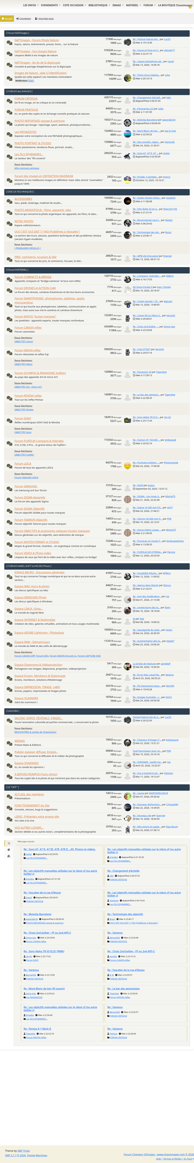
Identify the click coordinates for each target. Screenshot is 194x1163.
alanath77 (169, 50)
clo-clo (167, 417)
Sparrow (160, 815)
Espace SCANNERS (26, 698)
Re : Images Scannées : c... (147, 697)
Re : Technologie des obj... (147, 232)
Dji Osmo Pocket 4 (142, 287)
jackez (166, 153)
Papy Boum (172, 826)
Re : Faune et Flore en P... (146, 50)
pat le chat (170, 130)
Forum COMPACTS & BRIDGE (33, 277)
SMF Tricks (23, 1151)
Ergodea (114, 857)
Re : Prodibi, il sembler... (145, 176)
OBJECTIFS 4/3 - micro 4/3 (28, 386)
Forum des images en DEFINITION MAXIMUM (44, 176)
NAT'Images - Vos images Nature (36, 51)
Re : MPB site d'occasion (145, 255)
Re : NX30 (138, 485)
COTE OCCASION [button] (73, 5)
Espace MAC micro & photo (32, 586)
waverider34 (168, 119)
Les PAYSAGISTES (26, 132)
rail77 (170, 507)
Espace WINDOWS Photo (30, 597)
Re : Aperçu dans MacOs (146, 585)
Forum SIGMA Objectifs (29, 509)
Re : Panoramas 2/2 (143, 108)
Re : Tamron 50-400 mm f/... (147, 518)
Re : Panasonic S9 (142, 371)
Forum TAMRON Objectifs (31, 520)
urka (167, 74)
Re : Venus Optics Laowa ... (147, 529)
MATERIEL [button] (132, 5)
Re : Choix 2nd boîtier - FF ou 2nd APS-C (47, 932)
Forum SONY (23, 418)
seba (160, 108)
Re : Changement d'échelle (123, 871)
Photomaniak (171, 462)
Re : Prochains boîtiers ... (146, 462)
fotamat (167, 255)
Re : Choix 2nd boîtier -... (146, 326)
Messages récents (26, 841)
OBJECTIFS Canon (23, 341)
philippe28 (170, 439)
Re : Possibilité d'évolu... (145, 573)
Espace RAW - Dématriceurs (32, 642)
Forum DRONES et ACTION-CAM (35, 288)
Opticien (168, 773)
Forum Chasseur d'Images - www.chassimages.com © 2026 (159, 1154)
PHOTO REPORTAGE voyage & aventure (40, 121)
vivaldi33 (170, 197)
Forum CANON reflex (28, 327)
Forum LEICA (23, 463)
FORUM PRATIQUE (26, 110)
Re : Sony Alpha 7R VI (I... (146, 417)
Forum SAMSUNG (26, 486)
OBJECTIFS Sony (22, 432)
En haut (189, 1158)
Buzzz (168, 232)
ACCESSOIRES (23, 199)
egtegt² (170, 640)
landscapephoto (175, 540)
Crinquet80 (172, 804)
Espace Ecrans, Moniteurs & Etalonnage (40, 676)
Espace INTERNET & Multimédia (35, 620)
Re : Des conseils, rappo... (146, 141)
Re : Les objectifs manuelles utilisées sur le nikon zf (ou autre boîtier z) (144, 850)
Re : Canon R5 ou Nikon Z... (147, 315)
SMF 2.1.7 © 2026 (15, 1155)
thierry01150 (170, 208)
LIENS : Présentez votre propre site (37, 816)
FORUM (149, 5)
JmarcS (166, 176)
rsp (167, 596)
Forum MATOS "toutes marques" (35, 316)
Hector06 (170, 141)
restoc (169, 629)
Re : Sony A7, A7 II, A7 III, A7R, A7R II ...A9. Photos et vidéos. (60, 849)
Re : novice (138, 793)
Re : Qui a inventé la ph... (146, 773)
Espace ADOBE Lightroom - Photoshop (39, 633)
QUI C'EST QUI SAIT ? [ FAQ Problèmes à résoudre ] (47, 231)
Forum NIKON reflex (28, 350)
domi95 (170, 685)
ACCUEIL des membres (29, 794)
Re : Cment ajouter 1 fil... (146, 301)
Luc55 (167, 39)
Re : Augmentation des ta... (147, 640)
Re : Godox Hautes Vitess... (147, 197)
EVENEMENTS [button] (50, 5)
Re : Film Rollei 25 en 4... (146, 208)
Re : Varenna (115, 932)
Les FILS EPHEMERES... (29, 154)
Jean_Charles (164, 287)
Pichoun (113, 1033)
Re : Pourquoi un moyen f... (147, 540)
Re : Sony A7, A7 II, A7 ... (145, 153)
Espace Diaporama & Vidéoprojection (38, 665)
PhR (169, 518)
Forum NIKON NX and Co (63, 655)
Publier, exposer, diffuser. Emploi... (36, 752)
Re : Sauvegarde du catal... (147, 629)
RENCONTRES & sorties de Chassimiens (35, 732)
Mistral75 (170, 496)
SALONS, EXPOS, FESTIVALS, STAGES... (39, 718)
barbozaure (172, 739)
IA (134, 618)
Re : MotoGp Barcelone (145, 119)
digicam (168, 301)
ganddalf (165, 663)
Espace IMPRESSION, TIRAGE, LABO (37, 687)
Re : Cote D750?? (142, 349)
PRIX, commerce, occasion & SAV (35, 257)
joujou (151, 485)
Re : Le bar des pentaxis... (146, 394)
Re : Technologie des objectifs (125, 914)
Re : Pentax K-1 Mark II (37, 1028)
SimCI (169, 697)
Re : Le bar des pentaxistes (123, 988)
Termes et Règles (172, 1158)
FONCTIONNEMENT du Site (32, 805)
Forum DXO (42, 655)
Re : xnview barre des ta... (146, 607)
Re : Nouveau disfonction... (147, 804)
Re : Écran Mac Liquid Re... (147, 674)
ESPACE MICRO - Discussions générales (39, 572)
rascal (171, 61)
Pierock (171, 552)
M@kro (170, 275)
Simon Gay (169, 326)
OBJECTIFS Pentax (23, 409)
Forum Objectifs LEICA (26, 477)
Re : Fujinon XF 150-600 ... (146, 439)
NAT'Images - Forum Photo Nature (37, 40)
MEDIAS (20, 741)
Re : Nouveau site (142, 815)
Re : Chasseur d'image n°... (147, 739)
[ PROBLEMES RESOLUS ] (27, 248)
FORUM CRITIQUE (26, 98)
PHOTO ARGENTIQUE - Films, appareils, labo (43, 210)
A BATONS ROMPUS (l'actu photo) (36, 774)
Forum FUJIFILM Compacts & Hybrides (39, 441)
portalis (113, 956)
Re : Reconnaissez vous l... (147, 220)
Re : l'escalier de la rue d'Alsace (42, 892)
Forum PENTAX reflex (28, 396)
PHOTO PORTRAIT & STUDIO (33, 143)
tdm (169, 97)
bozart (29, 897)
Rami (167, 607)
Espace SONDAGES (27, 763)
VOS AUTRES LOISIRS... (29, 828)
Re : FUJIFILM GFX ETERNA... (148, 552)
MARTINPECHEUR (158, 793)
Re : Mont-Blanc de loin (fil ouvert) (44, 988)
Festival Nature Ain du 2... (146, 717)
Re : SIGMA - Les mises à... (147, 496)
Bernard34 (115, 937)
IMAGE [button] (117, 5)
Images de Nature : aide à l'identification (41, 73)
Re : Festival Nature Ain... (146, 39)
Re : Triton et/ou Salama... (146, 74)
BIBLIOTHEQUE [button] (98, 5)
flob (142, 618)
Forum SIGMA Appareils (30, 497)
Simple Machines (37, 1155)
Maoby (168, 220)
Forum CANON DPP (24, 655)
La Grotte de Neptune (144, 663)
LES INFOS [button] (30, 5)
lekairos (169, 674)
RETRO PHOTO (24, 221)
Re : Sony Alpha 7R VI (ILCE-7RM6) (44, 951)
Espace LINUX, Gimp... (29, 609)
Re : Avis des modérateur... (147, 596)
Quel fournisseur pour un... (147, 750)
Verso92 (170, 315)
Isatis (31, 80)
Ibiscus (167, 585)
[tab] (8, 843)
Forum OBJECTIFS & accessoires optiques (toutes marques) (52, 531)
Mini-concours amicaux (26, 168)
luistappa (114, 900)
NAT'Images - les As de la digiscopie (37, 62)
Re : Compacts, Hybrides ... (147, 275)
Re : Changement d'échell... (147, 97)
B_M (112, 975)
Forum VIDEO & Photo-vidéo (33, 553)
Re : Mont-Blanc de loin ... (146, 130)
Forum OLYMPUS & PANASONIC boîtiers (40, 373)
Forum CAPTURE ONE (89, 655)
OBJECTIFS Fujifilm (24, 454)
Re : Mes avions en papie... (147, 826)
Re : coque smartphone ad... (148, 61)
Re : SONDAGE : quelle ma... (147, 762)
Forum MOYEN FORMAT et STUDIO (37, 542)
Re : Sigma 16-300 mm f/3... (147, 507)
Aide (158, 1158)
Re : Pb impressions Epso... (147, 685)
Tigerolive (161, 371)
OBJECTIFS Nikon (23, 364)
